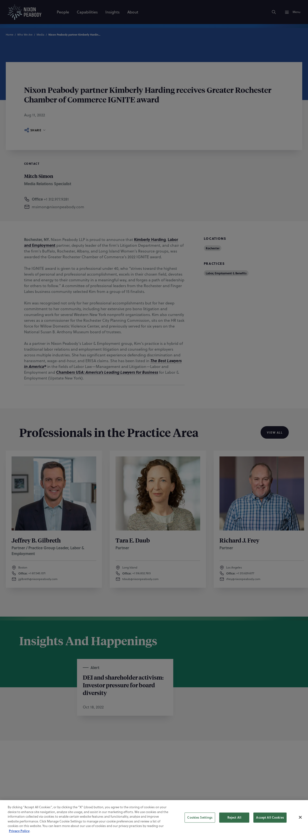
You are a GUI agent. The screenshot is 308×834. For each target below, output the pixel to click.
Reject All (234, 823)
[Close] (300, 823)
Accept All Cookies (270, 823)
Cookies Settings (199, 823)
